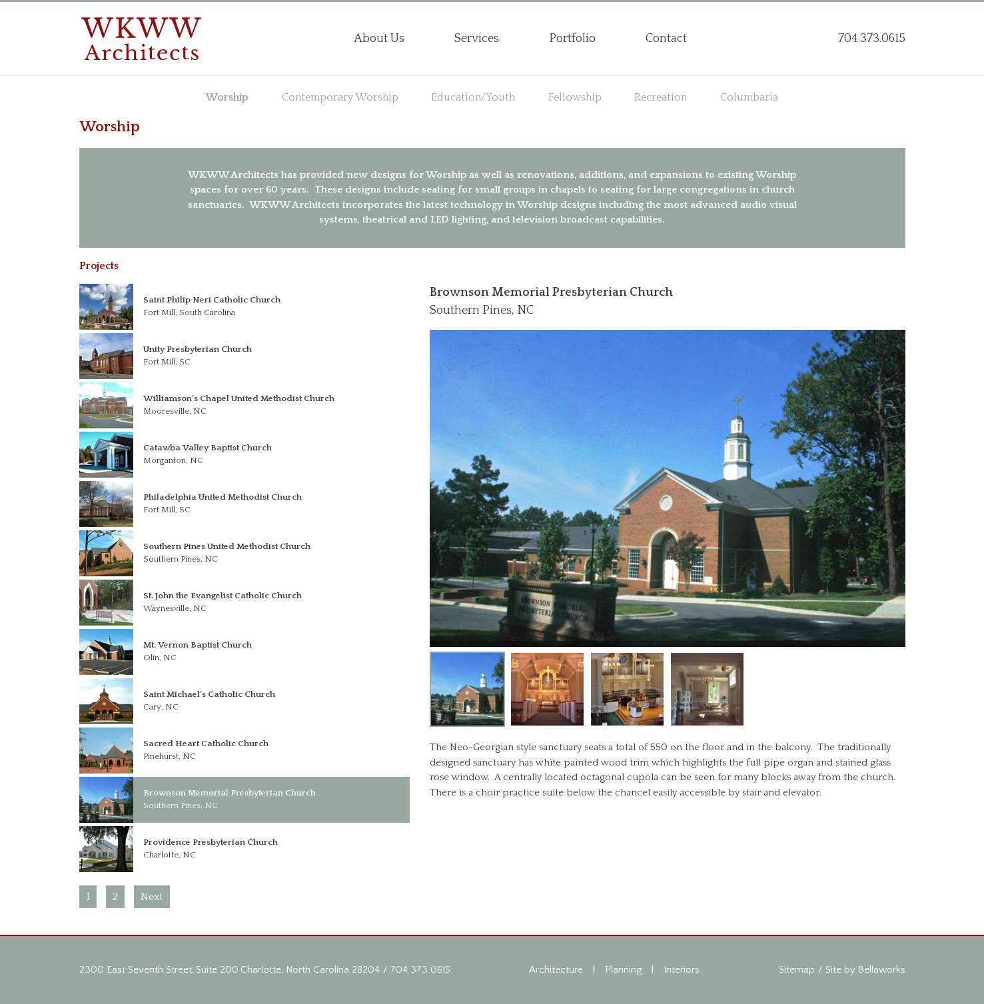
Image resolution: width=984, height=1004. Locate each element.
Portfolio (572, 38)
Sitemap (797, 969)
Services (476, 38)
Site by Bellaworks (865, 969)
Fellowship (575, 97)
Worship (227, 97)
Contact (666, 38)
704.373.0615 (420, 969)
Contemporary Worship (340, 97)
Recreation (660, 97)
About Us (379, 38)
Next (152, 897)
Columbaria (749, 97)
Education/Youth (473, 97)
